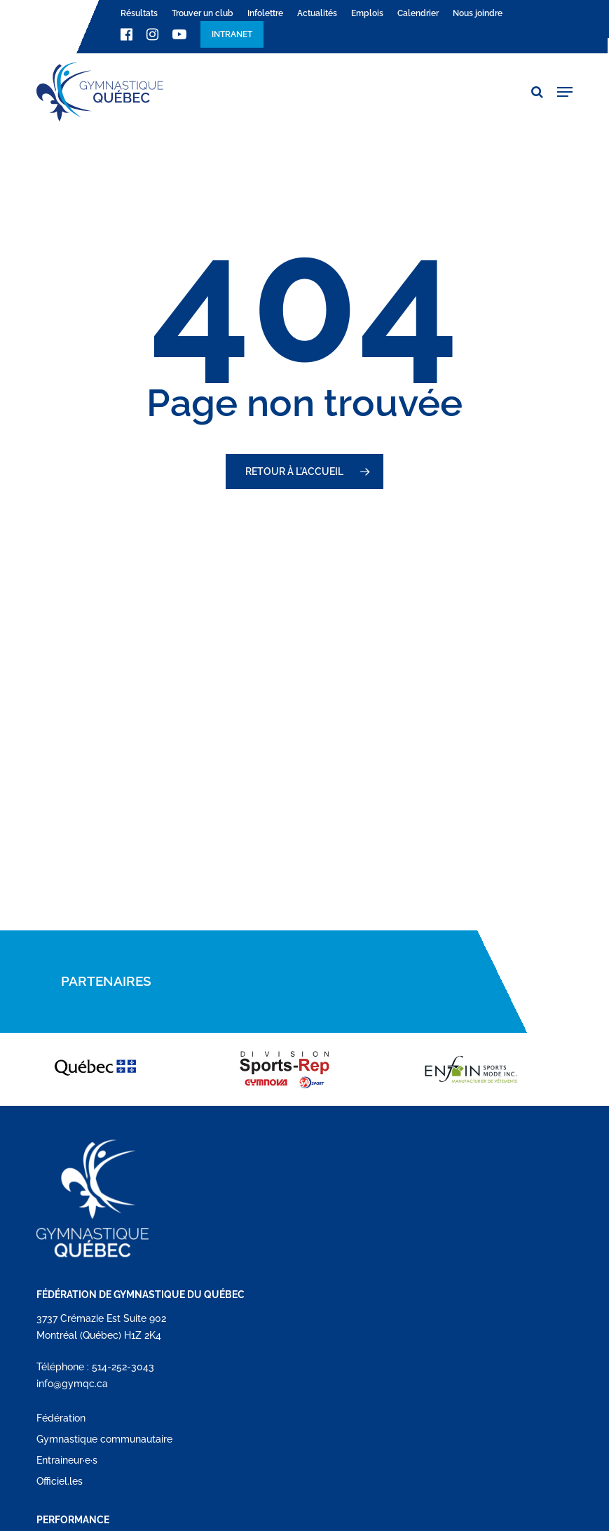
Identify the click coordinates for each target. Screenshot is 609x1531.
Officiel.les (59, 1481)
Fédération (60, 1418)
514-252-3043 (123, 1366)
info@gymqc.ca (72, 1383)
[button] (565, 92)
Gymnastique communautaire (104, 1439)
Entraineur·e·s (66, 1460)
